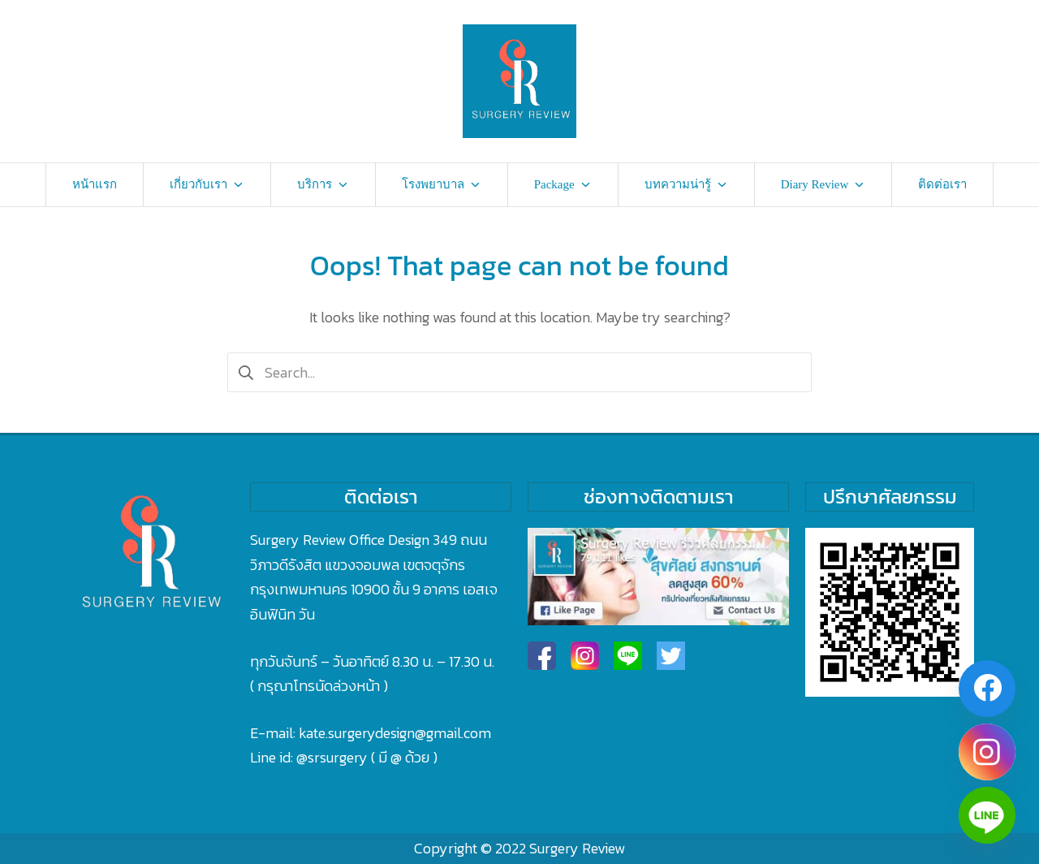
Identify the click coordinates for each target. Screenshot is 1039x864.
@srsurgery (332, 757)
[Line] (987, 815)
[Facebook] (987, 688)
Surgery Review (577, 848)
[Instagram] (987, 752)
